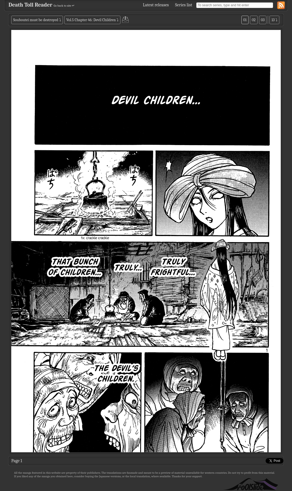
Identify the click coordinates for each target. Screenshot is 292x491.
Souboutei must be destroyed (35, 20)
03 (263, 20)
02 (254, 20)
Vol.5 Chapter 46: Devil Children (91, 20)
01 (245, 20)
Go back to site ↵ (64, 5)
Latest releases (156, 4)
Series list (183, 4)
